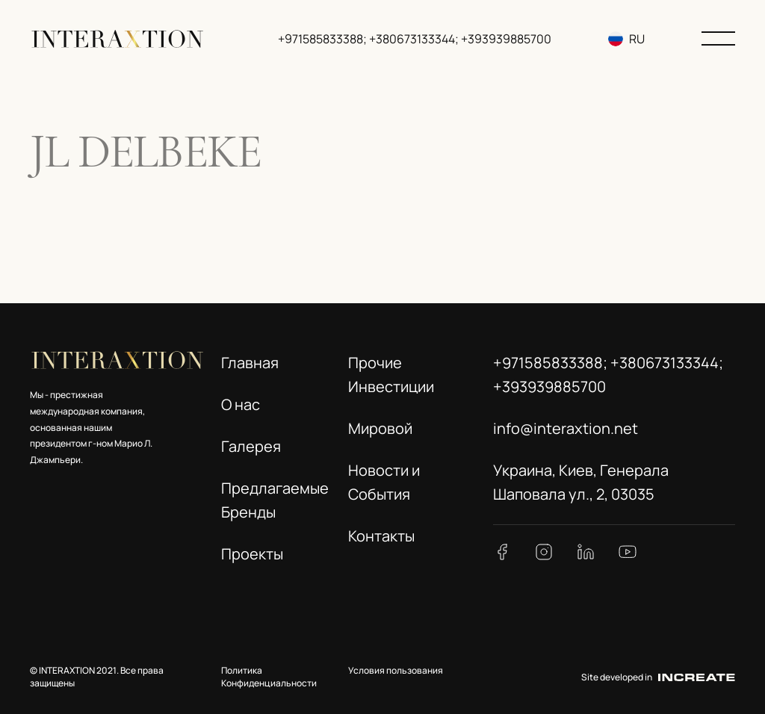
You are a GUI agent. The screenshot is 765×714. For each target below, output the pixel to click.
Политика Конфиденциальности (269, 676)
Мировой (380, 428)
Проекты (252, 554)
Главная (250, 363)
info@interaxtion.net (565, 428)
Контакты (381, 536)
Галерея (251, 446)
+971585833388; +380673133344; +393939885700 (414, 39)
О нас (240, 404)
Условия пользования (395, 670)
